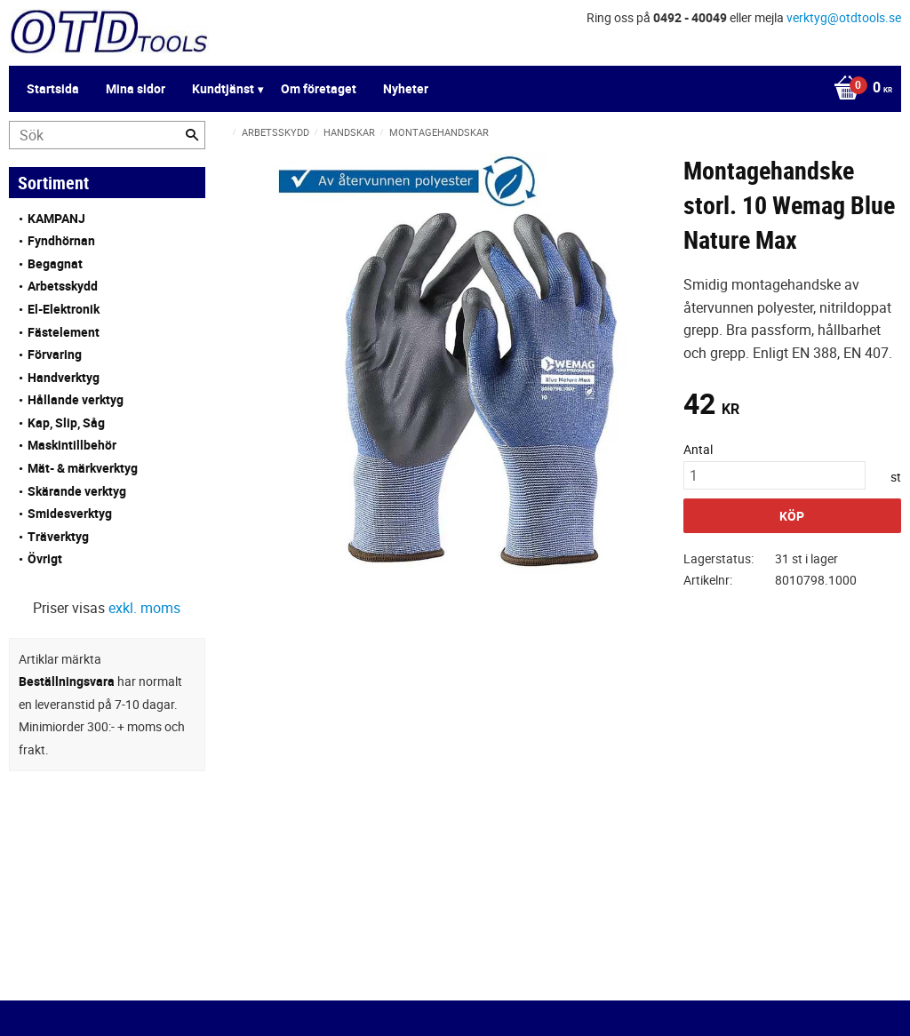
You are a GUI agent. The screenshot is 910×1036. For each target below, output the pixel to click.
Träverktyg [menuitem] (58, 536)
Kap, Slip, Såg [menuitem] (66, 422)
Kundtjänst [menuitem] (223, 88)
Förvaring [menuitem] (55, 354)
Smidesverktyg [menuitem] (70, 513)
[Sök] (192, 135)
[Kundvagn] (858, 89)
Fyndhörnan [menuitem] (61, 240)
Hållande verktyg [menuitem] (76, 399)
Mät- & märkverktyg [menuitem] (83, 467)
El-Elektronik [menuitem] (64, 308)
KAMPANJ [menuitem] (56, 218)
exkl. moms (144, 608)
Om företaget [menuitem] (318, 88)
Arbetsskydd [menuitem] (63, 285)
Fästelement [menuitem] (64, 331)
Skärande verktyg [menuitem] (77, 490)
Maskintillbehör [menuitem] (72, 444)
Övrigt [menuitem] (45, 558)
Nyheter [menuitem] (405, 88)
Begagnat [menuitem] (55, 263)
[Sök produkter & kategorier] (107, 135)
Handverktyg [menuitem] (64, 377)
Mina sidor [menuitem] (135, 88)
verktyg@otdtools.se (843, 17)
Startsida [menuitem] (53, 88)
